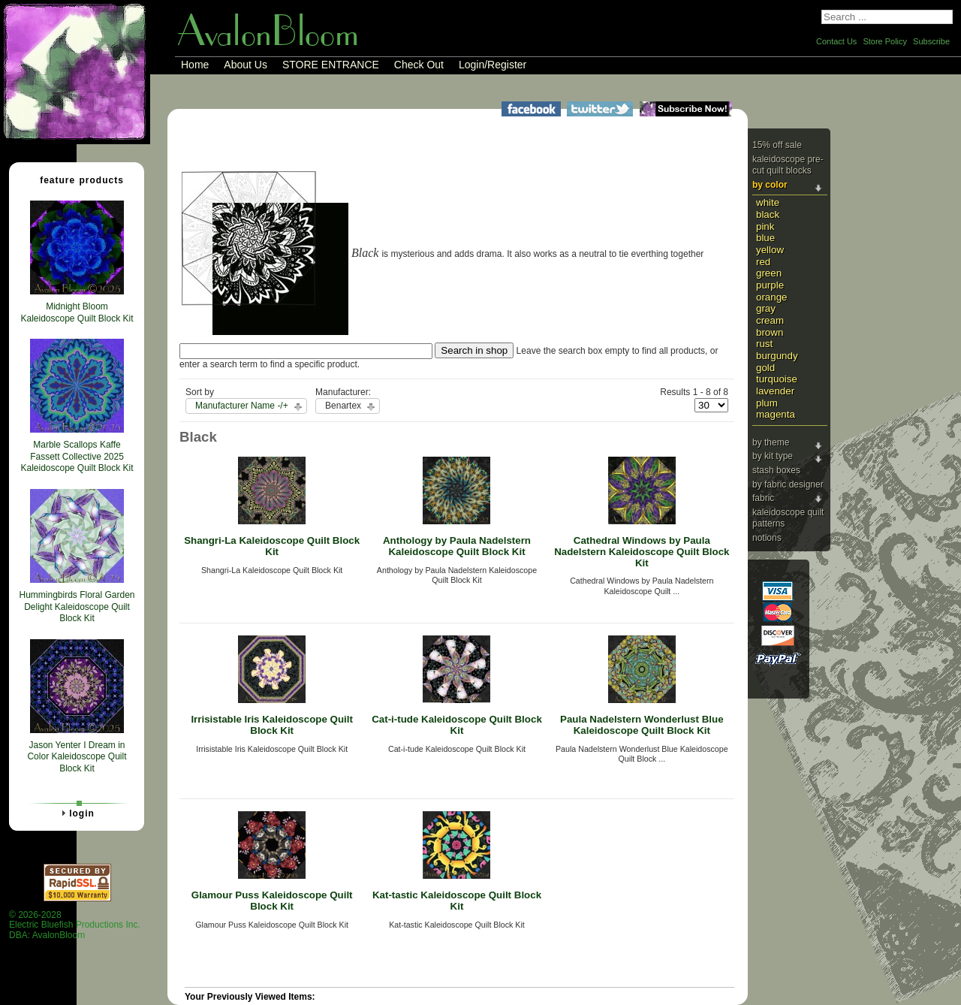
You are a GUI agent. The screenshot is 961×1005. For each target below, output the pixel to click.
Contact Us (836, 41)
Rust (764, 343)
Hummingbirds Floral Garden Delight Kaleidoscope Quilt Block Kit (76, 606)
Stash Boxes (776, 470)
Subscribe (931, 41)
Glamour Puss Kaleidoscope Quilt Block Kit (272, 900)
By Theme (770, 442)
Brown (769, 332)
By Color (770, 185)
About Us (245, 65)
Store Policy (885, 41)
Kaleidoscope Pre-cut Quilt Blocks (788, 165)
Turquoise (776, 379)
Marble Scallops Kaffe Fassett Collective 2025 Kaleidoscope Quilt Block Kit (76, 456)
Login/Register (492, 65)
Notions (767, 538)
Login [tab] (76, 813)
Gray (766, 308)
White (767, 202)
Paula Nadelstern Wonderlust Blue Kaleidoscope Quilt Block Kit (642, 725)
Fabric (763, 498)
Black (767, 214)
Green (769, 273)
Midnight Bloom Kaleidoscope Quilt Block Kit (76, 312)
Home (195, 65)
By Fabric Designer (788, 484)
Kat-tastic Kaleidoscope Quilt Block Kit (456, 900)
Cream (770, 320)
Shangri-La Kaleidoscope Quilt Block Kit (272, 546)
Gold (765, 367)
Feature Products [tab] (76, 180)
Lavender (775, 391)
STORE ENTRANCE (330, 65)
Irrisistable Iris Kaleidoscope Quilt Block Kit (272, 725)
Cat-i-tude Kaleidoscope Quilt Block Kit (457, 725)
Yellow (770, 249)
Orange (772, 297)
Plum (767, 403)
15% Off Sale (777, 145)
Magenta (775, 414)
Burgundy (777, 355)
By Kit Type (772, 456)
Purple (770, 285)
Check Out (419, 65)
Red (763, 261)
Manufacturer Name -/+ (241, 405)
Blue (765, 237)
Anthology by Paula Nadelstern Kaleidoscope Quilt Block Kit (457, 546)
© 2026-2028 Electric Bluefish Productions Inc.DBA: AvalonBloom (74, 925)
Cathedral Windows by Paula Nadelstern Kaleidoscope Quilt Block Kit (641, 551)
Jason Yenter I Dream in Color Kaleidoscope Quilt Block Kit (76, 757)
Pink (765, 226)
